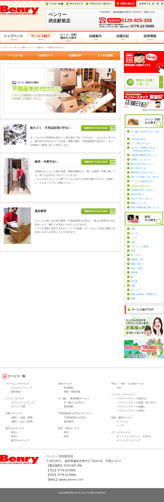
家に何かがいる (138, 168)
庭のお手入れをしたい (142, 164)
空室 (133, 285)
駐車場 (134, 272)
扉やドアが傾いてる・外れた (145, 177)
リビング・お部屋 (139, 246)
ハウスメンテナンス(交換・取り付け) (136, 402)
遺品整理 (68, 421)
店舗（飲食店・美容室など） (145, 294)
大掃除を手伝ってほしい (143, 190)
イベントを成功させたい (143, 181)
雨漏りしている (138, 203)
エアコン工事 (18, 406)
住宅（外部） (137, 268)
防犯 (66, 436)
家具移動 (68, 406)
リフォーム (122, 421)
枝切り (14, 436)
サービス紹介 (20, 47)
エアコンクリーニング (23, 402)
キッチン (135, 233)
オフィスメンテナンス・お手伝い (134, 436)
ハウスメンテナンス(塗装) (130, 410)
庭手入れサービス (20, 440)
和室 (133, 250)
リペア (120, 425)
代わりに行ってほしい (142, 198)
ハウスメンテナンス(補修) (130, 406)
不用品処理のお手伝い (75, 417)
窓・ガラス (136, 255)
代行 (119, 387)
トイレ (134, 237)
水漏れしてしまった (141, 159)
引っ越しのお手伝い (74, 402)
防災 (66, 432)
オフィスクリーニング (128, 440)
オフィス (135, 290)
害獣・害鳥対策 (72, 391)
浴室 (133, 242)
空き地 (134, 281)
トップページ (6, 47)
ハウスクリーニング (21, 387)
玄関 (133, 229)
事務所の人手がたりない (143, 172)
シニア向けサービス (141, 143)
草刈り (14, 432)
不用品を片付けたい (141, 185)
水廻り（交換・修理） (23, 417)
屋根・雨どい (137, 264)
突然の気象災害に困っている (145, 207)
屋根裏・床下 (137, 259)
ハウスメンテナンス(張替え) (132, 398)
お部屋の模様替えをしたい (144, 155)
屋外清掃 (15, 391)
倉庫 (133, 298)
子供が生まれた (138, 139)
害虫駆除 (68, 387)
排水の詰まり (137, 194)
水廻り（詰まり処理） (23, 421)
